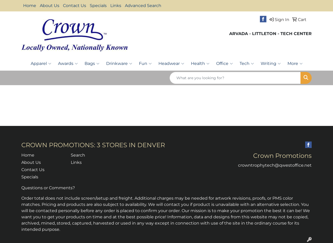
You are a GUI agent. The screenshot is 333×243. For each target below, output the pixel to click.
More (295, 63)
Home (29, 5)
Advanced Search (143, 5)
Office (224, 63)
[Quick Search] (235, 78)
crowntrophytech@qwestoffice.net (275, 165)
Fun (145, 63)
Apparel (41, 63)
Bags (92, 63)
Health (200, 63)
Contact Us (74, 5)
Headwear (171, 63)
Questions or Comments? (48, 187)
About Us (49, 5)
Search (78, 155)
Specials (98, 5)
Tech (247, 63)
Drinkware (119, 63)
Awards (68, 63)
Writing (271, 63)
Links (115, 5)
